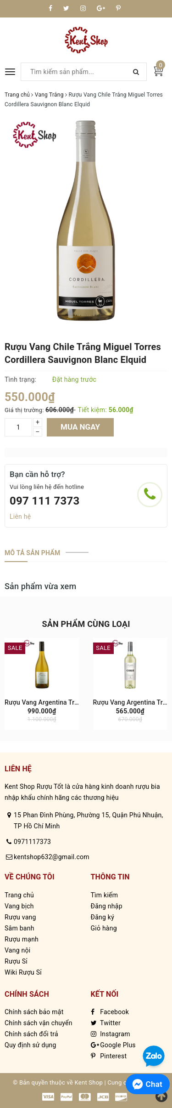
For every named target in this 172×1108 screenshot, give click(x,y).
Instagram (110, 1034)
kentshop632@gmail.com (51, 857)
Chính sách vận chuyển (38, 1023)
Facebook (110, 1012)
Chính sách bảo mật (34, 1012)
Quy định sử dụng (30, 1045)
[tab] (32, 553)
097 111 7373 (45, 500)
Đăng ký (103, 917)
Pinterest (109, 1056)
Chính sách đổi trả (31, 1034)
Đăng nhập (106, 906)
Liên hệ (20, 516)
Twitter (106, 1023)
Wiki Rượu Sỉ (23, 972)
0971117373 (32, 841)
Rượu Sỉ (16, 961)
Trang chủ (19, 895)
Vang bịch (19, 906)
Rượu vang (20, 917)
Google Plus (113, 1045)
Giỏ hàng (104, 928)
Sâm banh (19, 928)
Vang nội (17, 950)
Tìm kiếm (104, 895)
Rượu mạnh (22, 939)
